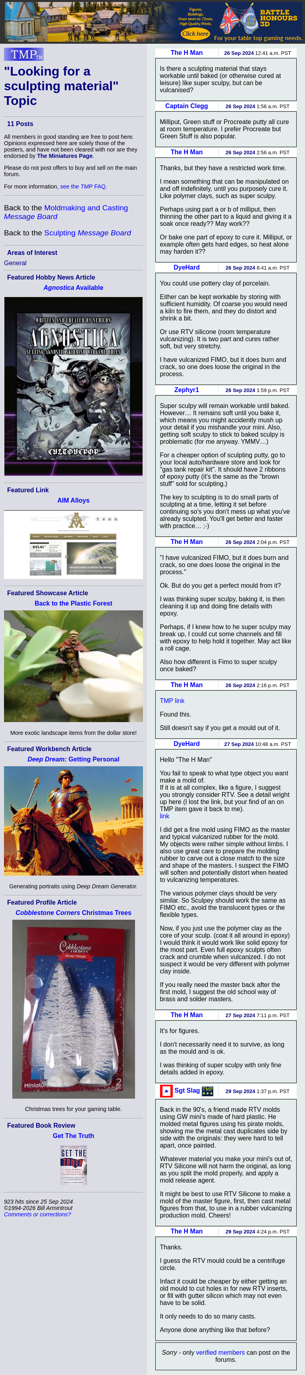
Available (74, 287)
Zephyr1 (186, 389)
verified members (220, 1352)
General (15, 263)
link (164, 816)
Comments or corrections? (37, 1214)
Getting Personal (73, 759)
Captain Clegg (186, 106)
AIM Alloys (73, 500)
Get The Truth (73, 1135)
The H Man (187, 52)
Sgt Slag (187, 1090)
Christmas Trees (73, 912)
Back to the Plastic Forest (73, 603)
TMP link (172, 700)
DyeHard (187, 267)
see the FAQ (83, 186)
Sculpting (87, 233)
